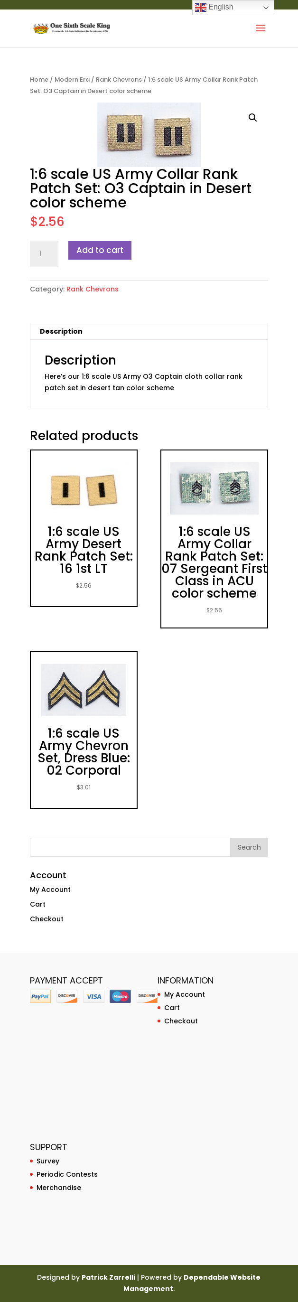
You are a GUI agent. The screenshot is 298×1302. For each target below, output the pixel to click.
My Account (50, 889)
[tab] (149, 331)
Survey (48, 1161)
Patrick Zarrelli (108, 1277)
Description (61, 331)
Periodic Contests (67, 1174)
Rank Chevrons (119, 79)
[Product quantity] (44, 254)
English (214, 7)
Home (39, 79)
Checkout (47, 919)
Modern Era (72, 79)
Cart (38, 904)
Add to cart (99, 250)
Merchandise (59, 1187)
